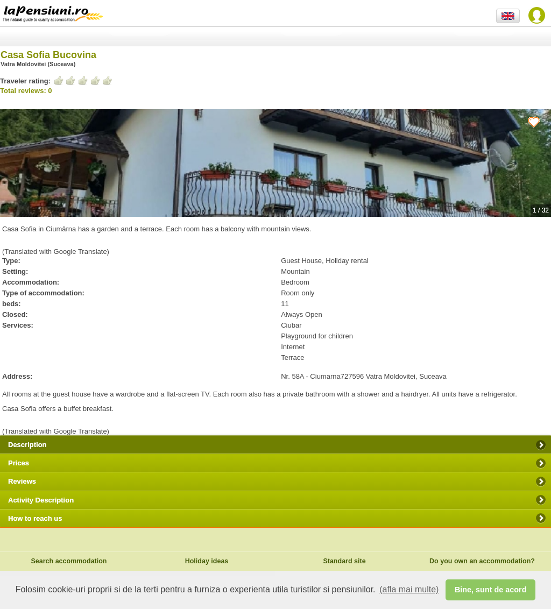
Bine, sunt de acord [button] (491, 589)
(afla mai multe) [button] (409, 589)
